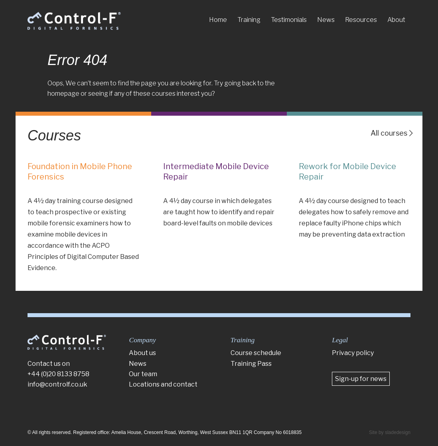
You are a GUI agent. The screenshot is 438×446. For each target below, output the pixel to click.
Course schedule (256, 353)
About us (142, 353)
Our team (143, 374)
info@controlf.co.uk (57, 384)
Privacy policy (353, 353)
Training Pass (251, 363)
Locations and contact (163, 384)
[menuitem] (218, 20)
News (137, 363)
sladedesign (397, 432)
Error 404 (77, 60)
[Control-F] (74, 21)
